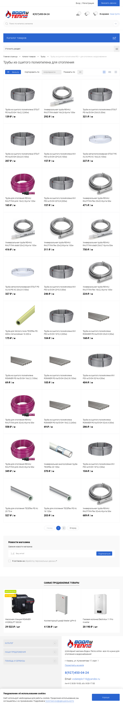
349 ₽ (22, 473)
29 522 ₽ (12, 626)
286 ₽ (100, 429)
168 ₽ (100, 340)
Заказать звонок (108, 3)
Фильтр (13, 72)
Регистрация (88, 3)
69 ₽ (22, 385)
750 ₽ (100, 252)
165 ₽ (22, 208)
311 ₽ (61, 252)
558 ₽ (22, 429)
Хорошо (105, 697)
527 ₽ (22, 518)
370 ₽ (61, 473)
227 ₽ (100, 163)
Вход (78, 3)
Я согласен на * (34, 561)
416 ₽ (22, 252)
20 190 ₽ (90, 626)
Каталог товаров (61, 37)
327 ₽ (22, 296)
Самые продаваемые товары (61, 583)
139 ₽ (22, 119)
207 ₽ (22, 163)
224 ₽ (100, 296)
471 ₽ (100, 208)
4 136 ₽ (50, 626)
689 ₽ (100, 518)
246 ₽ (61, 296)
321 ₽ (100, 119)
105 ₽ (61, 385)
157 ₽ (61, 163)
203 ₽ (61, 518)
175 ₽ (22, 340)
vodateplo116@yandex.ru (86, 678)
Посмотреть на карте (74, 665)
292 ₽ (61, 119)
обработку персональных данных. (40, 561)
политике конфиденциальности (59, 701)
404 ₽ (100, 385)
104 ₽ (61, 340)
